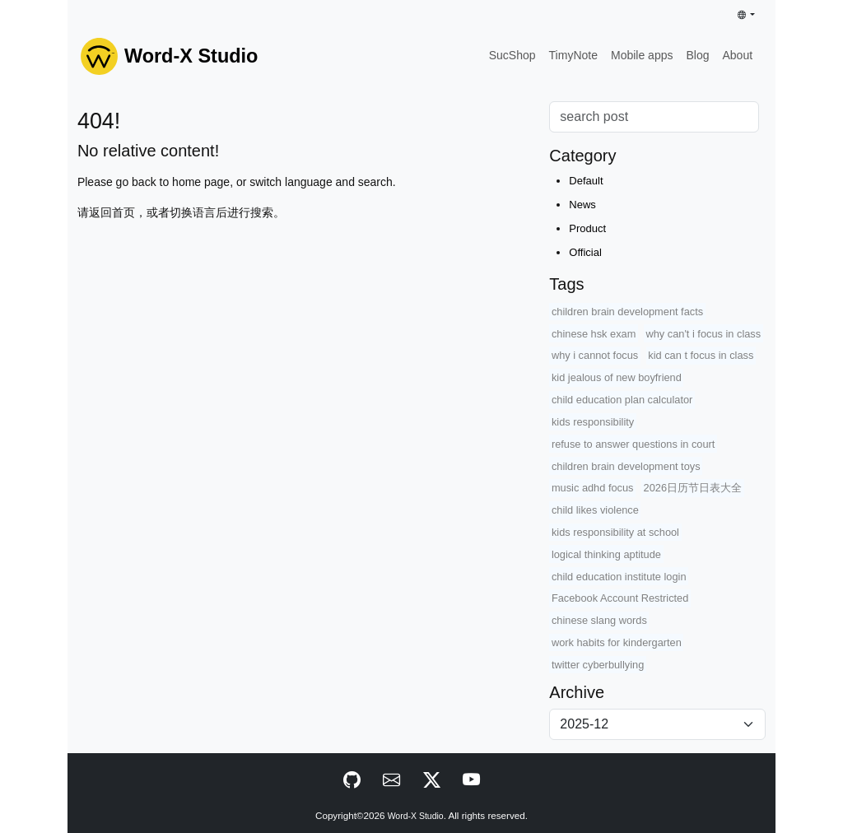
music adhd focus (593, 488)
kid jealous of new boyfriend (617, 377)
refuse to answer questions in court (633, 444)
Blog (697, 55)
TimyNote (573, 55)
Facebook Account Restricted (620, 598)
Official (585, 252)
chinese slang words (599, 620)
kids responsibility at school (615, 532)
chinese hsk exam (594, 334)
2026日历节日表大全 (693, 488)
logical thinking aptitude (606, 554)
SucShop (512, 55)
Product (587, 228)
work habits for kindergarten (617, 642)
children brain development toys (626, 466)
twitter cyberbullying (598, 664)
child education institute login (619, 576)
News (582, 204)
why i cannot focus (595, 355)
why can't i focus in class (703, 334)
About (738, 55)
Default (586, 181)
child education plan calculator (622, 399)
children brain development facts (627, 311)
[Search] (654, 117)
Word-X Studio (416, 816)
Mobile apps (642, 55)
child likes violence (595, 510)
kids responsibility (593, 422)
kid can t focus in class (700, 355)
